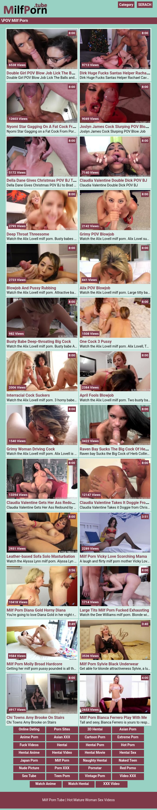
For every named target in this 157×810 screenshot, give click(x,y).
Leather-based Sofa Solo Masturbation (41, 556)
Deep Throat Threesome (28, 234)
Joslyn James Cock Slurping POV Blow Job (118, 126)
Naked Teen (128, 760)
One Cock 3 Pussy (96, 341)
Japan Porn (29, 760)
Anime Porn (29, 737)
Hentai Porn (95, 745)
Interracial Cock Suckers (28, 395)
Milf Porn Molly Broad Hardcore (34, 664)
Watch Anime (45, 784)
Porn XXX (62, 768)
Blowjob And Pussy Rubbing (31, 288)
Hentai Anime (29, 752)
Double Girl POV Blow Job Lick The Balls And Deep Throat (57, 73)
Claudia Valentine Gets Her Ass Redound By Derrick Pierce (58, 502)
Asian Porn (127, 729)
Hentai (62, 745)
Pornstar (94, 768)
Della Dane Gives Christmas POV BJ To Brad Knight (52, 180)
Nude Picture (29, 768)
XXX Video (111, 784)
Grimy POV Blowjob (97, 234)
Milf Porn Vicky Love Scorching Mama (113, 556)
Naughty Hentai (95, 760)
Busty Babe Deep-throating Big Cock (39, 341)
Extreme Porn (127, 737)
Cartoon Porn (95, 737)
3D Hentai (95, 729)
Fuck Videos (29, 745)
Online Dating (29, 729)
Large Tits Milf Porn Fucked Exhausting (114, 610)
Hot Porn (128, 745)
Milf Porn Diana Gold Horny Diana (36, 610)
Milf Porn (62, 760)
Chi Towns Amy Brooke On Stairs (35, 717)
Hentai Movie (95, 752)
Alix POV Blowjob (95, 288)
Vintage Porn (95, 776)
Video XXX (128, 776)
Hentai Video (62, 752)
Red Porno (128, 768)
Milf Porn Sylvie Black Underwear (109, 664)
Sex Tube (29, 776)
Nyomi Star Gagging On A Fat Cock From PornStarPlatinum (59, 126)
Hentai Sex (127, 752)
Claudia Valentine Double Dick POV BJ (113, 180)
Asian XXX (62, 737)
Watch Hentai (78, 784)
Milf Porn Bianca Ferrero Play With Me (113, 717)
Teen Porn (62, 776)
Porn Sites (62, 729)
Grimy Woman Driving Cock (31, 449)
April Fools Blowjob (97, 395)
